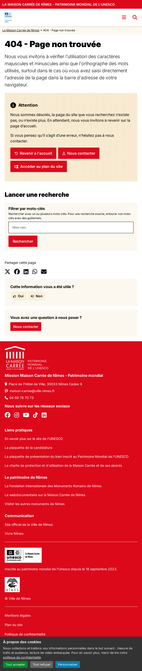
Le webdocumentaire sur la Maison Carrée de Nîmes (45, 495)
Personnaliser (67, 664)
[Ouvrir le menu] (124, 17)
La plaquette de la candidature (28, 448)
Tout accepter (15, 664)
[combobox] (71, 227)
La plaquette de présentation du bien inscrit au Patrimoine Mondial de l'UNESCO (67, 456)
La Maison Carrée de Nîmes (20, 30)
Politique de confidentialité (25, 634)
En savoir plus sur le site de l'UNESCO (34, 439)
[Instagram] (16, 415)
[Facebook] (7, 415)
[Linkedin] (44, 415)
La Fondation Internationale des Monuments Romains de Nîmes (53, 486)
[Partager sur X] (7, 272)
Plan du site (14, 625)
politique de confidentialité (22, 657)
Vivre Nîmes (14, 533)
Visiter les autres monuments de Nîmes (35, 504)
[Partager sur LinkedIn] (26, 272)
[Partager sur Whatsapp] (34, 272)
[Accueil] (8, 17)
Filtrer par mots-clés (26, 208)
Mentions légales (18, 615)
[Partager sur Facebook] (17, 272)
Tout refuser (41, 664)
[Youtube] (26, 415)
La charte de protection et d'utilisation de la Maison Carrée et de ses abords (63, 465)
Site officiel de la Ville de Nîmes (29, 524)
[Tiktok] (35, 415)
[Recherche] (135, 17)
